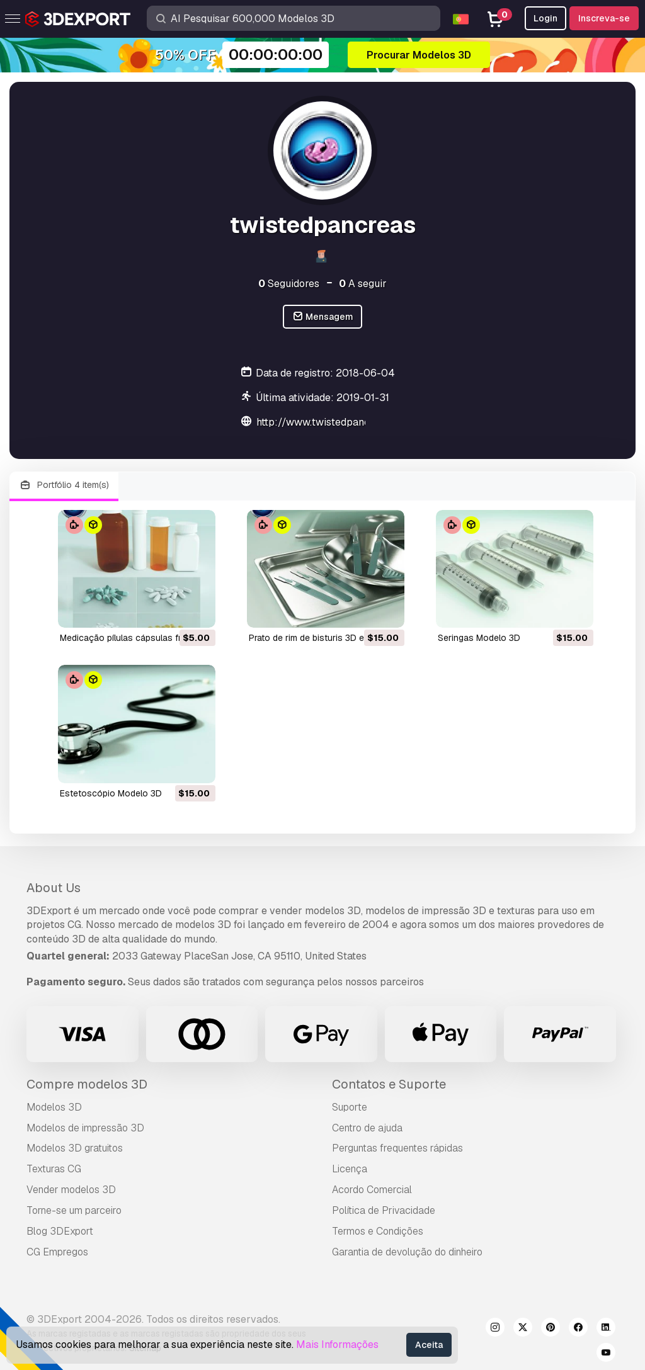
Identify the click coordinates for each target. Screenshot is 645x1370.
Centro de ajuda (367, 1128)
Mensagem (323, 317)
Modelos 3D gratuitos (74, 1148)
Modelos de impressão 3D (85, 1128)
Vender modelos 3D (71, 1189)
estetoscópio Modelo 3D (111, 793)
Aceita (429, 1344)
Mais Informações (337, 1344)
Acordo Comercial (372, 1189)
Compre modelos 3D (86, 1084)
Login (545, 18)
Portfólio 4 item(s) (64, 485)
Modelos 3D (54, 1107)
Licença (349, 1168)
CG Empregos (57, 1252)
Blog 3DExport (59, 1231)
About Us (53, 888)
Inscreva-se (604, 18)
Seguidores (288, 283)
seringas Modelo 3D (479, 637)
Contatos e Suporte (389, 1084)
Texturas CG (53, 1168)
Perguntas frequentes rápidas (397, 1148)
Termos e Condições (377, 1231)
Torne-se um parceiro (74, 1210)
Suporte (349, 1107)
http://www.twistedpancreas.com (334, 422)
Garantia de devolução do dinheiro (407, 1252)
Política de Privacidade (383, 1210)
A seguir (363, 283)
